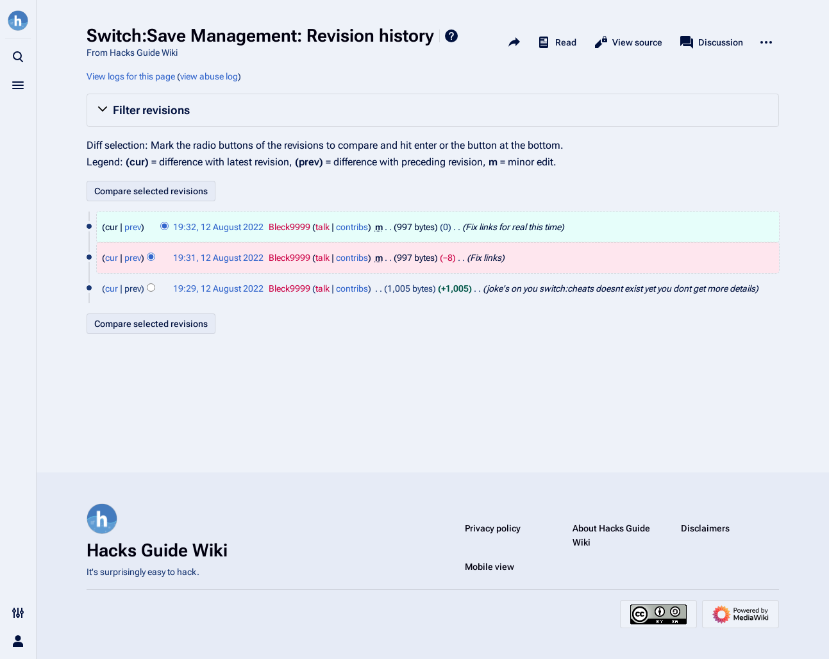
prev (132, 227)
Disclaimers (705, 528)
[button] (432, 110)
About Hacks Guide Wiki (611, 535)
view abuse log (209, 76)
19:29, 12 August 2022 (218, 288)
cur (111, 258)
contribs (352, 227)
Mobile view (489, 567)
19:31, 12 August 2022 (218, 258)
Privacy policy (493, 528)
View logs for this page (131, 76)
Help (451, 35)
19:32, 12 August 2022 (218, 227)
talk (322, 227)
